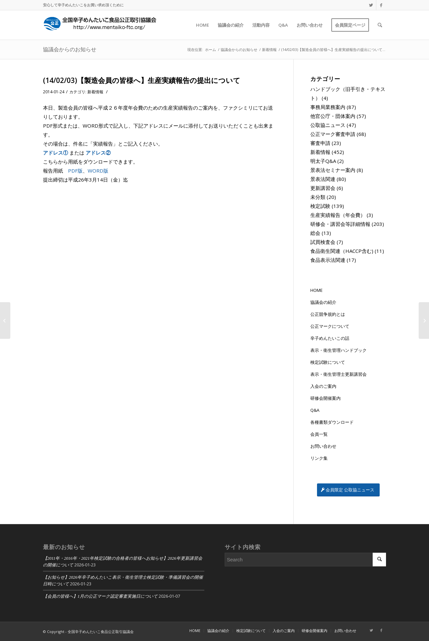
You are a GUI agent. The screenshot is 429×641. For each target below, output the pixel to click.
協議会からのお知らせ (69, 49)
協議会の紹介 (323, 302)
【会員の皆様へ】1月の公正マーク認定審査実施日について (100, 596)
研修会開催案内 (325, 398)
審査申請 (320, 143)
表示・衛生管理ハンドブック (338, 350)
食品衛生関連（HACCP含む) (341, 251)
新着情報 (95, 92)
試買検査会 (322, 242)
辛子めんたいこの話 (329, 338)
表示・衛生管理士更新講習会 (338, 374)
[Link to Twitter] (371, 5)
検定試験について (327, 362)
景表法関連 (322, 179)
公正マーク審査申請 (332, 134)
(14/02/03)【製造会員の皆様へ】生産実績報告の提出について (141, 80)
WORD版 (98, 170)
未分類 (317, 197)
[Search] (379, 25)
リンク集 (319, 458)
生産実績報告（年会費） (337, 215)
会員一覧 (319, 434)
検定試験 (320, 206)
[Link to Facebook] (381, 5)
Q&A (314, 410)
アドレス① (55, 152)
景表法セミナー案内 (332, 170)
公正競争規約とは (327, 314)
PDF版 (75, 170)
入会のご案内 (323, 386)
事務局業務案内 (327, 107)
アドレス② (98, 152)
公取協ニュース (327, 125)
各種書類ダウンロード (332, 422)
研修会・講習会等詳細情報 (340, 224)
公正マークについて (329, 326)
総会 (315, 233)
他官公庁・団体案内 (332, 116)
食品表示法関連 (327, 260)
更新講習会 (322, 188)
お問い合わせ (323, 446)
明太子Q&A (323, 161)
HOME (316, 290)
